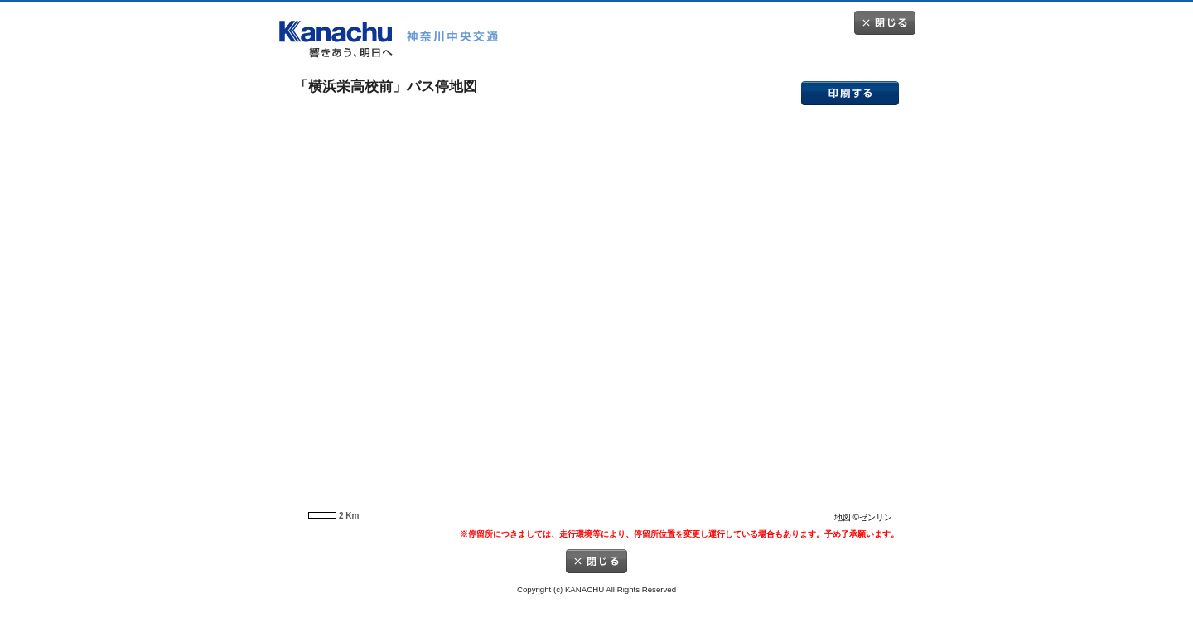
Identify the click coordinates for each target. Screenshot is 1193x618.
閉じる (884, 23)
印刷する (850, 93)
